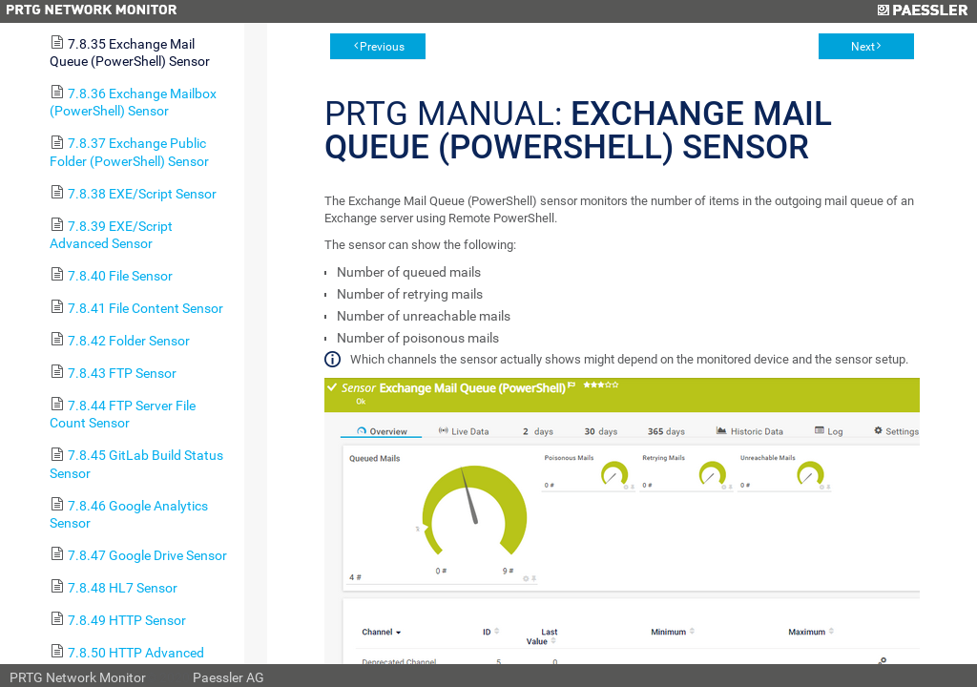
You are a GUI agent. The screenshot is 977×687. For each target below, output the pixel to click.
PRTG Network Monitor (78, 677)
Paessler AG (228, 677)
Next (863, 46)
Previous (382, 46)
